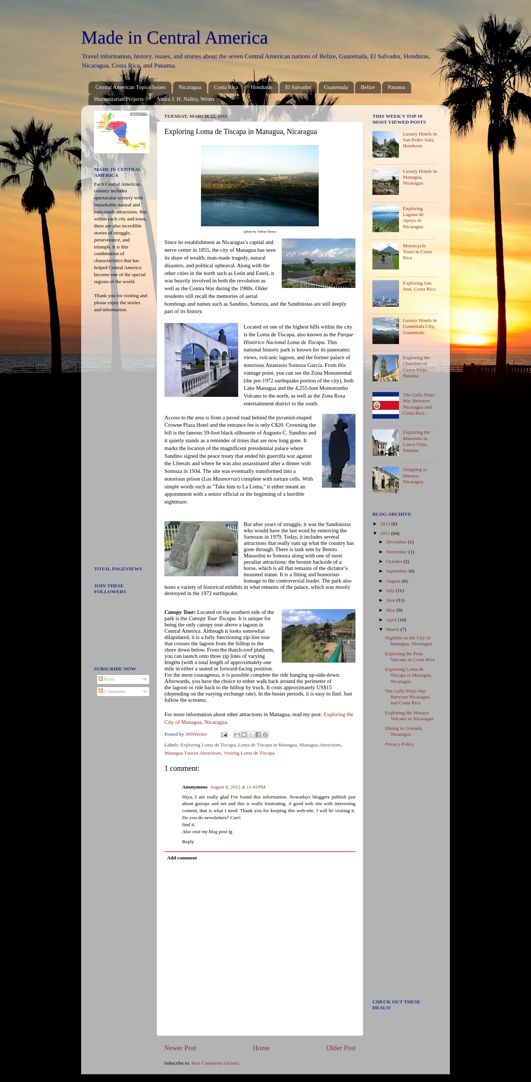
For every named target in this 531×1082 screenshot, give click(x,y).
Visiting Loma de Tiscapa (249, 753)
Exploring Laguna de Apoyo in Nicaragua (413, 217)
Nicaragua (189, 87)
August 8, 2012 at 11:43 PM (238, 787)
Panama (396, 87)
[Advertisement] (116, 442)
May (391, 610)
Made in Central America (174, 37)
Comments (112, 691)
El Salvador (298, 87)
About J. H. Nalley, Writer (185, 99)
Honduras (261, 87)
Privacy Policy (399, 744)
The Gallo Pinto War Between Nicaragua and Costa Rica (418, 404)
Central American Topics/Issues (131, 87)
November (397, 551)
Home (261, 1048)
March (393, 629)
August (394, 581)
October (394, 561)
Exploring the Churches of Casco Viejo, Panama (416, 366)
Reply (188, 841)
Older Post (341, 1048)
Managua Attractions (320, 745)
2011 (385, 533)
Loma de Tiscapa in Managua (267, 745)
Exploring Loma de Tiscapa (208, 745)
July (391, 590)
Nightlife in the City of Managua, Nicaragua (408, 640)
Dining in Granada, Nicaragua (404, 731)
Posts (106, 679)
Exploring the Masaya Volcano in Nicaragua (409, 715)
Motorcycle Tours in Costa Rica (417, 251)
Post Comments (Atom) (215, 1063)
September (397, 571)
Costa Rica (226, 87)
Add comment (182, 858)
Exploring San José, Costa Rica (419, 286)
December (397, 542)
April (392, 619)
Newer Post (180, 1048)
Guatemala (336, 87)
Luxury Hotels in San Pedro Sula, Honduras (420, 139)
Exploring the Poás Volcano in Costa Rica (410, 656)
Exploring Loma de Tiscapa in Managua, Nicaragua (408, 675)
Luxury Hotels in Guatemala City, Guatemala (420, 326)
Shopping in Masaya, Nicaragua (415, 475)
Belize (368, 87)
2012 (385, 523)
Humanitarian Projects (119, 99)
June (391, 600)
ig (231, 831)
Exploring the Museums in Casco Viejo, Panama (416, 441)
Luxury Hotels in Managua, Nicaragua (420, 177)
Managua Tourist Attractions (192, 753)
